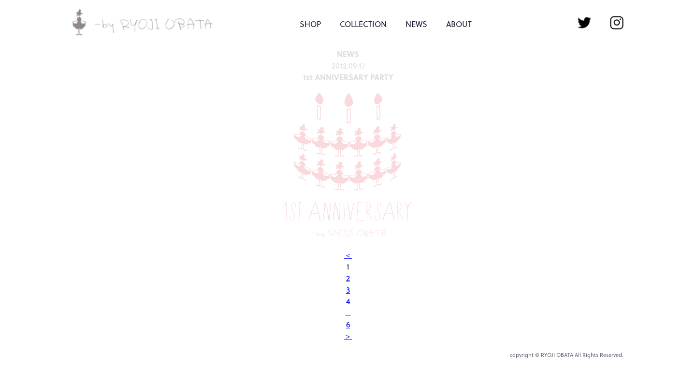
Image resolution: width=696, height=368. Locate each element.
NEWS (416, 24)
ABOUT (459, 24)
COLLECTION (363, 24)
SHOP (310, 24)
